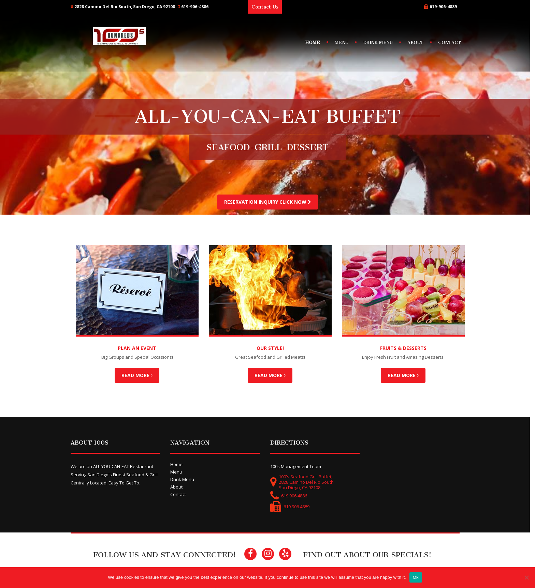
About (418, 42)
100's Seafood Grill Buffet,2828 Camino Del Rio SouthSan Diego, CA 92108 (308, 482)
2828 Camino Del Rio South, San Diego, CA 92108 (127, 7)
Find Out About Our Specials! (370, 555)
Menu (344, 42)
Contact (452, 42)
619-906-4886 (197, 7)
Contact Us (267, 7)
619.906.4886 (296, 496)
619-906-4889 (445, 7)
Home (315, 42)
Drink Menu (380, 42)
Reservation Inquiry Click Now (267, 202)
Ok (418, 577)
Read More (139, 375)
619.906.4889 (299, 507)
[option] (267, 214)
